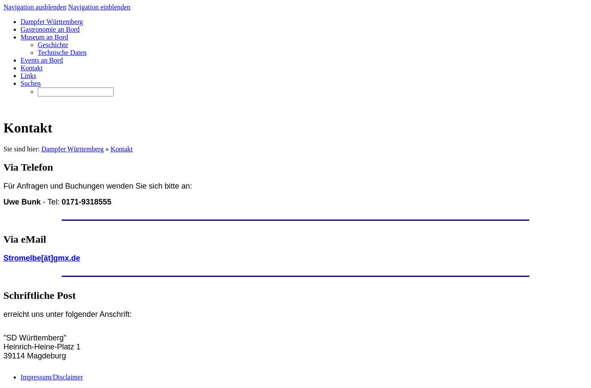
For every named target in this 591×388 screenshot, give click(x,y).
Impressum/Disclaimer (52, 377)
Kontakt (122, 149)
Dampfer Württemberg (72, 149)
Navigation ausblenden (34, 7)
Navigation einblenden (99, 7)
